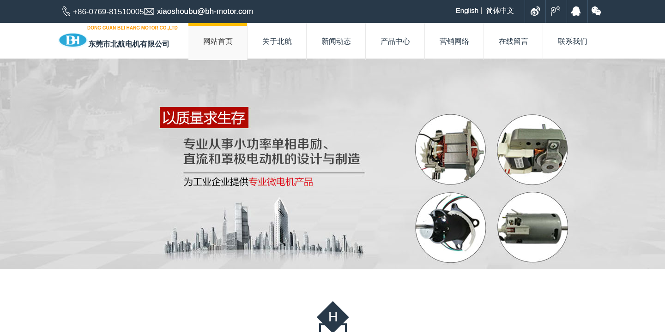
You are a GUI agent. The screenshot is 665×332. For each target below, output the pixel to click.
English (467, 10)
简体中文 (500, 10)
